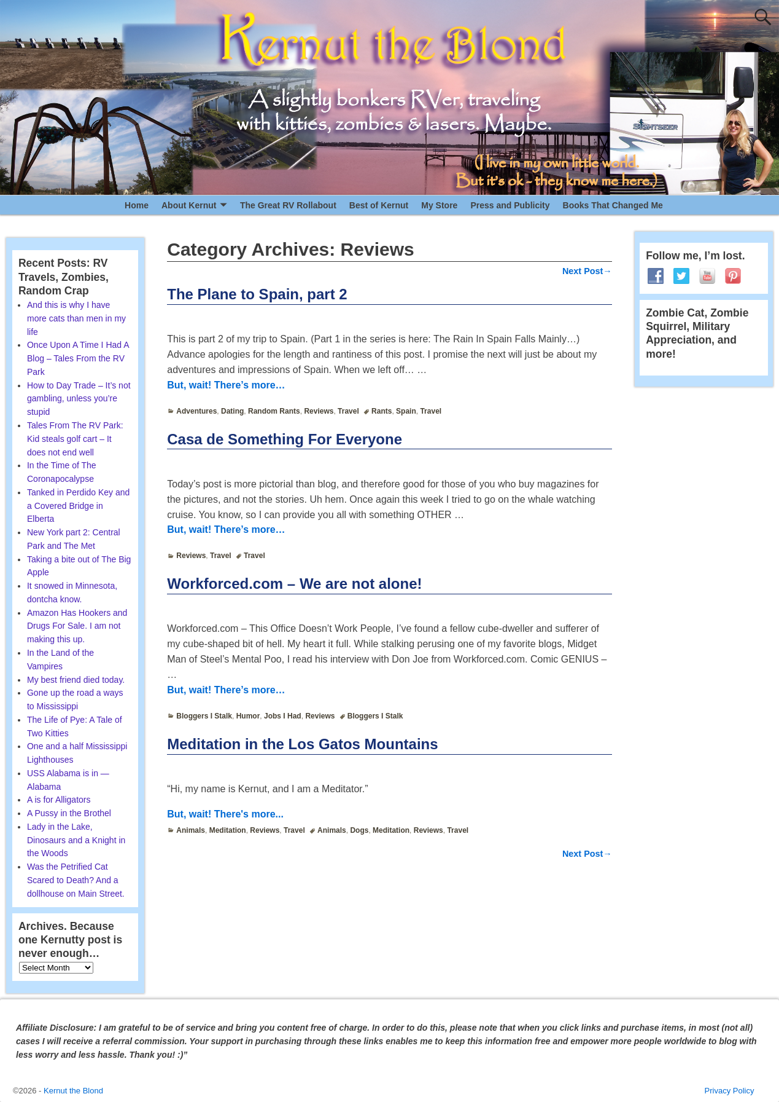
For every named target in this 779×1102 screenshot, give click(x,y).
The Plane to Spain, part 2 (257, 294)
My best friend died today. (76, 680)
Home (137, 205)
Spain (406, 411)
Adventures (196, 411)
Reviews (318, 411)
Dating (232, 411)
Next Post (587, 271)
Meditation (227, 830)
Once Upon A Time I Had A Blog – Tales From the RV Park (78, 358)
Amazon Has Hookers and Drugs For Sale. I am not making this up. (77, 626)
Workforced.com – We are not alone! (294, 583)
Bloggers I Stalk (204, 716)
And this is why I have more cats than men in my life (76, 318)
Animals (190, 830)
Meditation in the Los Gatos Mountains (302, 744)
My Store (439, 205)
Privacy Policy (729, 1090)
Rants (381, 411)
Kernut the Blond (73, 1090)
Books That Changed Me (613, 205)
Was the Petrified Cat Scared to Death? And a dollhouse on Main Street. (76, 880)
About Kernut (188, 205)
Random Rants (274, 411)
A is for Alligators (59, 800)
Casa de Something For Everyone (284, 439)
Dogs (359, 830)
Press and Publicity (509, 205)
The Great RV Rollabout (288, 205)
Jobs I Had (282, 716)
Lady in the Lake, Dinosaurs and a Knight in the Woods (76, 840)
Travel (348, 411)
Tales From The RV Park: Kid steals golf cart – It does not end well (75, 438)
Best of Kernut (378, 205)
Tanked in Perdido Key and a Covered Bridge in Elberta (78, 505)
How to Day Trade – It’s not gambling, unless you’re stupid (79, 398)
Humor (248, 716)
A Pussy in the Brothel (69, 813)
